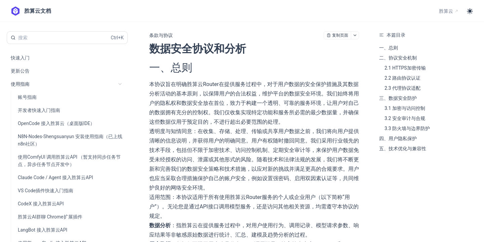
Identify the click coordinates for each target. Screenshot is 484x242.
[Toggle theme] (470, 11)
